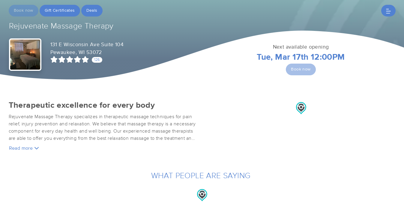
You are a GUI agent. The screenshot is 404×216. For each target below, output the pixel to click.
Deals (91, 10)
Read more (24, 148)
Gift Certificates (60, 10)
